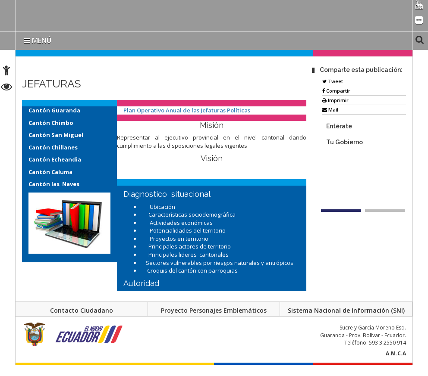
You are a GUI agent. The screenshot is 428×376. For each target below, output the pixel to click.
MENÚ (37, 40)
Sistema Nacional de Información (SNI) (346, 310)
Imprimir (335, 100)
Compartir (336, 90)
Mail (330, 109)
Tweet (332, 81)
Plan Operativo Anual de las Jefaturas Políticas (187, 110)
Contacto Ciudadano (81, 310)
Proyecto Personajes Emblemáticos (214, 310)
